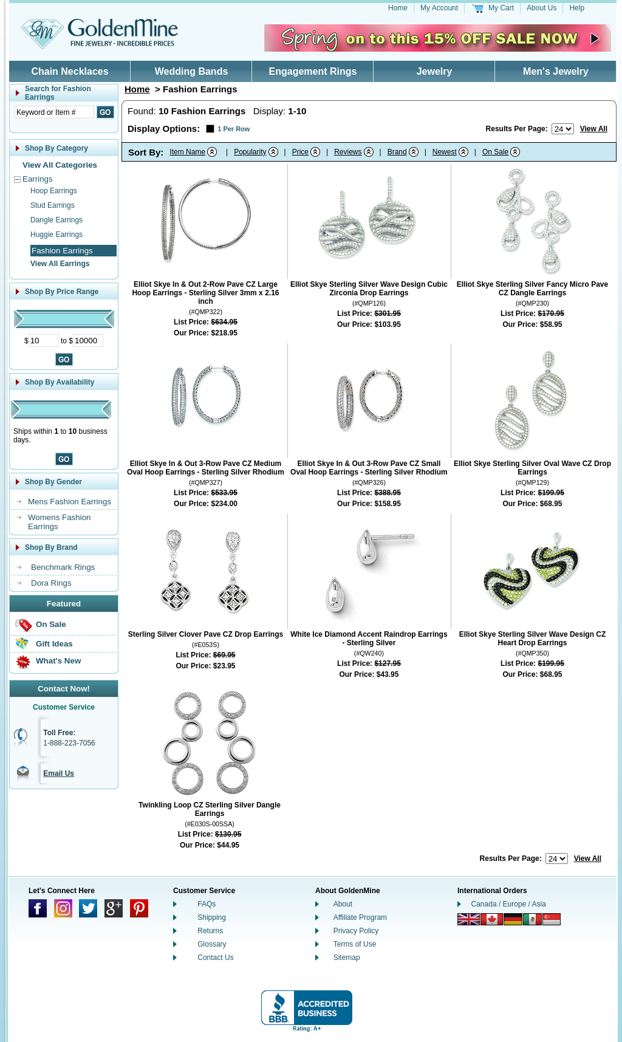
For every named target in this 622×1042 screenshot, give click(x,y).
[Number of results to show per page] (563, 128)
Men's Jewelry (556, 71)
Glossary (211, 944)
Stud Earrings (52, 205)
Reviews (347, 152)
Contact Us (215, 957)
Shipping (211, 917)
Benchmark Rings (63, 567)
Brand (397, 152)
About (342, 904)
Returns (210, 931)
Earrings (37, 178)
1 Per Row (233, 128)
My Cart (501, 8)
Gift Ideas (54, 643)
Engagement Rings (313, 71)
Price (300, 152)
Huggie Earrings (56, 234)
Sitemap (346, 957)
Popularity (250, 152)
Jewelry (435, 71)
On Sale (51, 624)
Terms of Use (355, 944)
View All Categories (59, 165)
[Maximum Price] (88, 340)
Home (398, 8)
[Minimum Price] (44, 340)
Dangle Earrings (56, 220)
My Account (439, 8)
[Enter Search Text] (54, 112)
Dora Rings (51, 583)
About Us (541, 8)
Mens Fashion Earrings (69, 501)
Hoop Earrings (53, 191)
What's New (58, 660)
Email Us (58, 773)
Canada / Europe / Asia (508, 904)
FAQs (206, 904)
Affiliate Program (360, 917)
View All (593, 129)
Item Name (187, 152)
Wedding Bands (191, 71)
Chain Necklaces (69, 71)
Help (576, 8)
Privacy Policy (356, 931)
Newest (444, 152)
